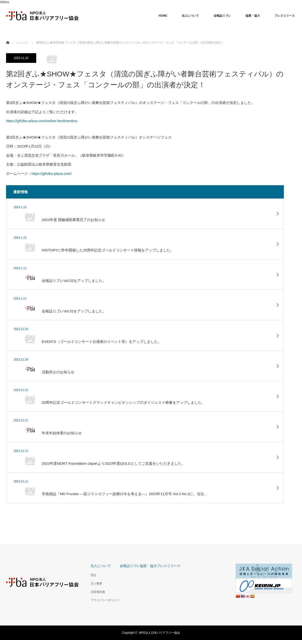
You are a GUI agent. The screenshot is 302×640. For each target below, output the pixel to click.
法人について (190, 15)
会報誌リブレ (222, 15)
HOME (162, 15)
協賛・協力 (252, 15)
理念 (93, 575)
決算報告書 (98, 592)
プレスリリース (284, 15)
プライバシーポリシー (105, 600)
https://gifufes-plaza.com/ (51, 173)
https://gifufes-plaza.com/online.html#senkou (42, 121)
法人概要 (96, 583)
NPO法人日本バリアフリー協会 (159, 632)
